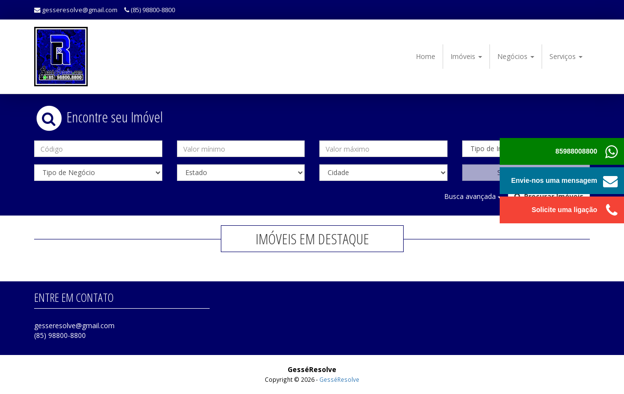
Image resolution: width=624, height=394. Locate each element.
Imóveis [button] (466, 56)
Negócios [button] (515, 56)
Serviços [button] (566, 56)
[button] (610, 180)
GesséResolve (339, 379)
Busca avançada (473, 196)
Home (425, 56)
